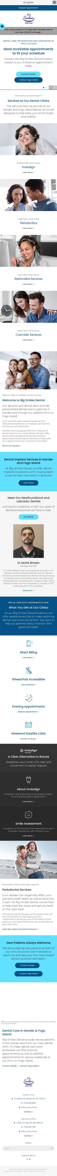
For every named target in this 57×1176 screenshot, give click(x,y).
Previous (51, 88)
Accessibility (18, 1171)
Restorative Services (28, 279)
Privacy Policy (8, 1171)
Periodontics (28, 223)
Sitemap (32, 1171)
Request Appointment (28, 8)
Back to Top (40, 1171)
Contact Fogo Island (28, 80)
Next (55, 88)
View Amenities (27, 685)
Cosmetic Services (28, 335)
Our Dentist (29, 517)
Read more (27, 590)
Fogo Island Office (28, 1119)
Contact (27, 1112)
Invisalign (28, 167)
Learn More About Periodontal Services (19, 929)
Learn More (28, 172)
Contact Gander (28, 74)
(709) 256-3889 (30, 1103)
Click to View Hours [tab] (29, 1107)
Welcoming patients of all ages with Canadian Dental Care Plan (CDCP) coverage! (28, 30)
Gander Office (28, 1095)
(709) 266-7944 (30, 1127)
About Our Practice (10, 446)
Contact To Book (27, 739)
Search (26, 1171)
